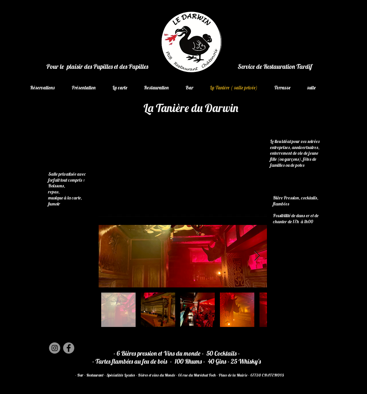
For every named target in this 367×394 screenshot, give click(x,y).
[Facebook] (68, 348)
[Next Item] (257, 256)
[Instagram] (54, 348)
